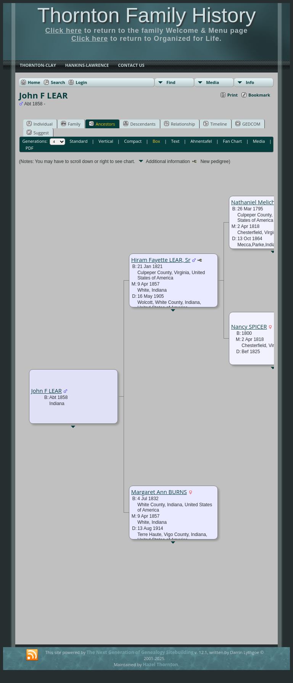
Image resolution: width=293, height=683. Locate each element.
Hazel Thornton (160, 664)
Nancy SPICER (249, 326)
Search (58, 82)
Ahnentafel (201, 141)
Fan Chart (232, 141)
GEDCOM (247, 124)
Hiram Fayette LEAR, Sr (161, 259)
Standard (79, 141)
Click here (63, 30)
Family (70, 124)
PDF (29, 148)
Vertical (105, 141)
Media (212, 82)
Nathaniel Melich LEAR (260, 202)
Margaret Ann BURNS (159, 492)
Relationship (179, 124)
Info (250, 82)
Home (34, 82)
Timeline (215, 124)
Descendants (139, 124)
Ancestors (102, 124)
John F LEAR (46, 390)
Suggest (38, 132)
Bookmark (259, 95)
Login (81, 82)
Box (156, 141)
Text (175, 141)
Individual (40, 124)
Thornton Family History (146, 14)
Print (232, 95)
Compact (133, 141)
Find (170, 82)
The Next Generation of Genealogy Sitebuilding (140, 652)
